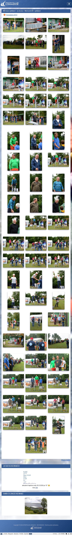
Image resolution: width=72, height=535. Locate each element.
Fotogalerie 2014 (11, 15)
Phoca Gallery (65, 460)
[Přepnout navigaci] (69, 3)
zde (36, 488)
